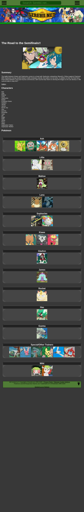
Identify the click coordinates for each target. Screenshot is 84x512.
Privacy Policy (48, 382)
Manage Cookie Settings (62, 382)
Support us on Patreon (42, 387)
